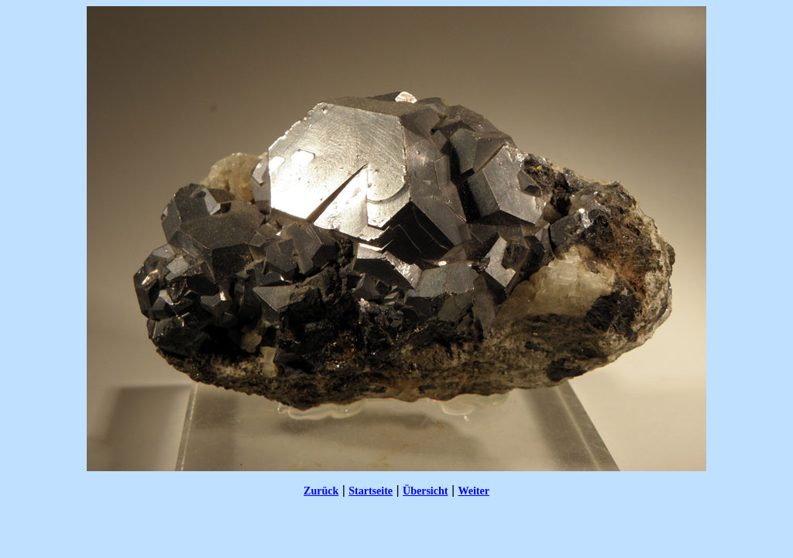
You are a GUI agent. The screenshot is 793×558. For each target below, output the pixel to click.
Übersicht (425, 491)
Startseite (370, 491)
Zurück (321, 491)
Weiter (473, 491)
